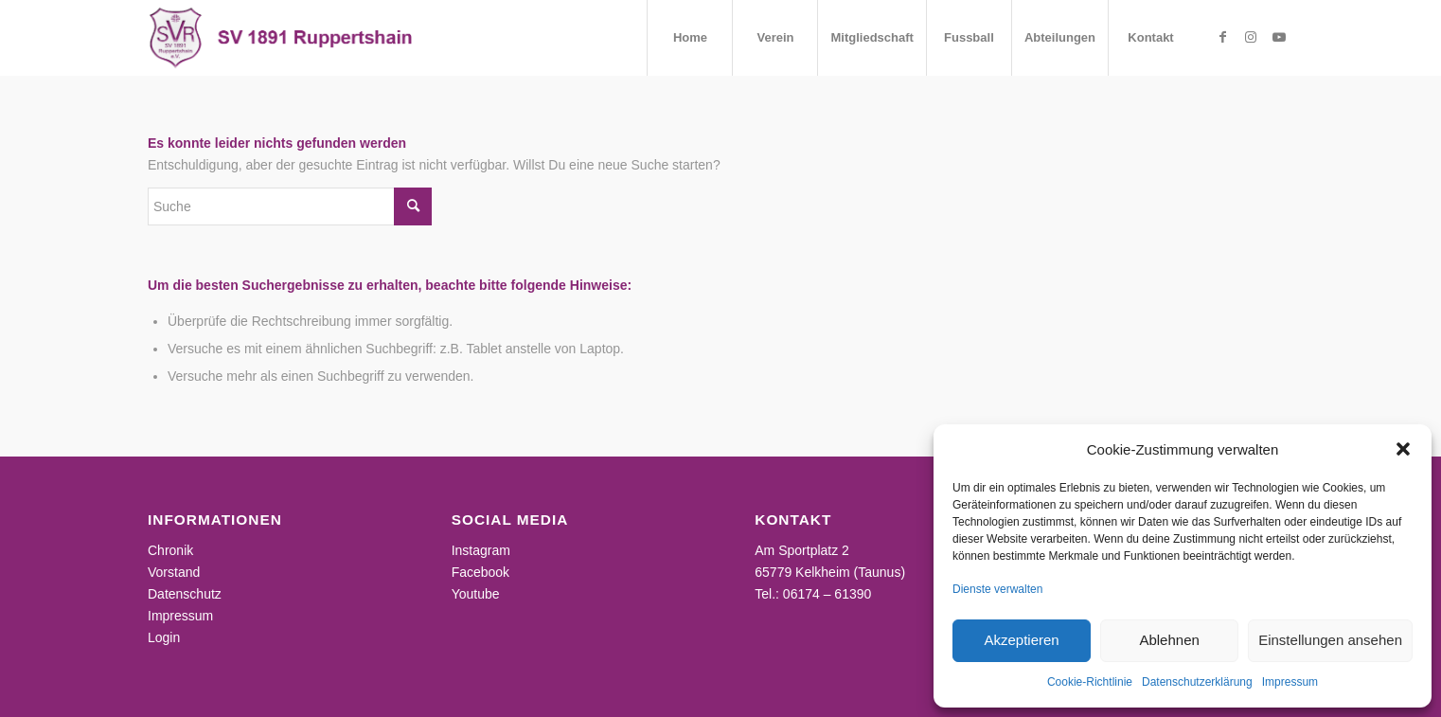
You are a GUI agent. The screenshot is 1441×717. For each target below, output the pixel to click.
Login (164, 637)
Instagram (481, 550)
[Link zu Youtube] (1279, 37)
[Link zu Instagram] (1250, 37)
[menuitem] (689, 38)
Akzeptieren (1021, 640)
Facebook (480, 572)
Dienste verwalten (997, 589)
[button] (1403, 448)
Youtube (476, 593)
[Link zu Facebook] (1222, 37)
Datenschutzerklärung (1197, 682)
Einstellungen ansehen (1330, 640)
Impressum (1290, 682)
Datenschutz (185, 593)
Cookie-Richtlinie (1089, 682)
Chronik (170, 550)
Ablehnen (1169, 640)
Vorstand (174, 572)
